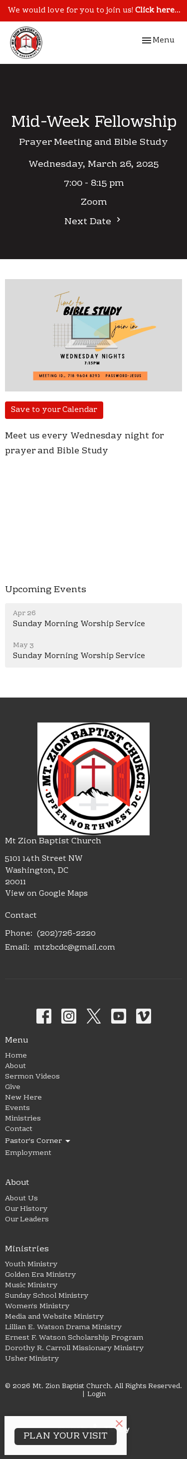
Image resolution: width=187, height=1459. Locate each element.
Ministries (23, 1119)
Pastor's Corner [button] (38, 1141)
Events (17, 1108)
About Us (21, 1199)
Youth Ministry (31, 1265)
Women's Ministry (37, 1307)
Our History (26, 1209)
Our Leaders (27, 1220)
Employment (28, 1153)
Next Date (93, 222)
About (15, 1067)
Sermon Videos (32, 1077)
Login (96, 1394)
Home (16, 1056)
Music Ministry (31, 1286)
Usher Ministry (32, 1359)
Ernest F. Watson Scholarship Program (74, 1338)
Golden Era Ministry (40, 1275)
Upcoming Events (45, 590)
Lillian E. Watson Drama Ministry (63, 1328)
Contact (18, 1129)
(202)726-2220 (66, 933)
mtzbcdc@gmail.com (74, 947)
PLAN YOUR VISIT (65, 1436)
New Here (23, 1098)
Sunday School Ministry (46, 1296)
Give (12, 1088)
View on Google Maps (46, 893)
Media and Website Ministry (54, 1317)
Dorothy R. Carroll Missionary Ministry (74, 1349)
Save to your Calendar (54, 409)
